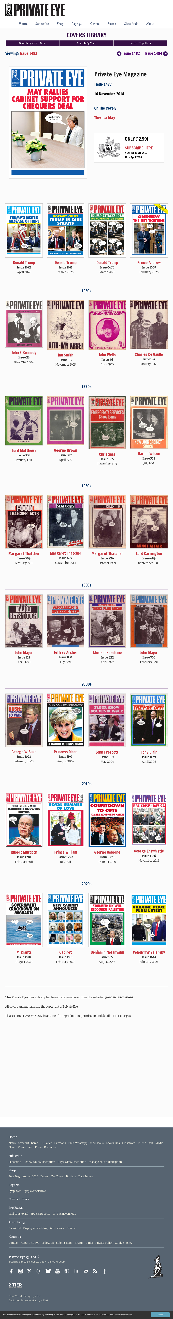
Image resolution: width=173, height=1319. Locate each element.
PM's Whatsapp (77, 1143)
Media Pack (57, 1228)
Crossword (128, 1143)
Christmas (107, 454)
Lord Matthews (24, 450)
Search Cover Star (32, 43)
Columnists (25, 1147)
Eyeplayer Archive (34, 1191)
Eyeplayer (15, 1191)
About (150, 23)
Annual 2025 (30, 1176)
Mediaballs (96, 1143)
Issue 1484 (156, 53)
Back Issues (85, 1176)
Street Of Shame (28, 1143)
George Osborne (107, 852)
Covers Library (19, 1199)
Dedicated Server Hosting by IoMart (28, 1300)
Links (89, 1242)
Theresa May (104, 118)
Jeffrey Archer (65, 652)
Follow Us (48, 1242)
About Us (15, 1237)
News (12, 1143)
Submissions (64, 1242)
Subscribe (42, 23)
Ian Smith (65, 355)
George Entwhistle (149, 851)
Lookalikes (113, 1143)
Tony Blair (149, 752)
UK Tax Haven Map (64, 1213)
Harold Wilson (149, 453)
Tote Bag (14, 1176)
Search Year (86, 43)
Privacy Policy (104, 1242)
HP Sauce (46, 1143)
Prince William (65, 852)
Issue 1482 (128, 53)
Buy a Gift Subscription (72, 1161)
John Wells (107, 355)
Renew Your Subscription (39, 1161)
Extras (111, 23)
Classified (15, 1228)
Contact (71, 1228)
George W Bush (24, 752)
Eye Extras (16, 1208)
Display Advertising (35, 1228)
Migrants (23, 952)
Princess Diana (65, 752)
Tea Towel (57, 1176)
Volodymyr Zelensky (149, 952)
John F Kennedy (24, 352)
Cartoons (60, 1143)
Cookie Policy (123, 1242)
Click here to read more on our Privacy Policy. (113, 1315)
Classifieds (131, 23)
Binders (71, 1176)
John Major (24, 652)
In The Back (145, 1143)
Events (79, 1242)
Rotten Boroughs (46, 1147)
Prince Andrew (148, 262)
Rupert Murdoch (24, 852)
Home (23, 23)
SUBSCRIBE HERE (139, 148)
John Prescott (107, 752)
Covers (95, 23)
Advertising (17, 1222)
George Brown (65, 450)
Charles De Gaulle (149, 354)
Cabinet (65, 952)
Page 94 (77, 23)
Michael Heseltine (107, 652)
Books (44, 1176)
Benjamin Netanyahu (107, 952)
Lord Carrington (149, 553)
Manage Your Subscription (105, 1161)
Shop (60, 23)
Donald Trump (24, 262)
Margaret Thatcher (24, 553)
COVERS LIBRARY (86, 35)
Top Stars (140, 43)
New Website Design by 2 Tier (25, 1296)
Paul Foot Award (18, 1213)
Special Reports (40, 1213)
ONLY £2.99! (136, 138)
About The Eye (30, 1242)
